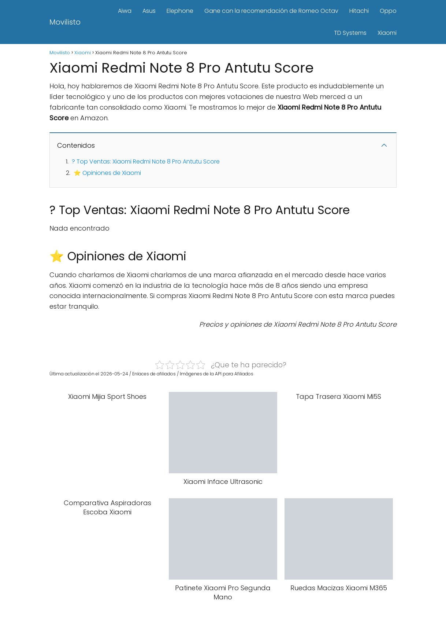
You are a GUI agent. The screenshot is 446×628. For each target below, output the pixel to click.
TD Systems (350, 33)
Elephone (180, 11)
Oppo (388, 11)
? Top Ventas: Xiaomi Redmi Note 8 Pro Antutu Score (146, 161)
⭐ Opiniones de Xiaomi (107, 173)
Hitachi (359, 11)
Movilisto (65, 22)
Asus (149, 11)
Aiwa (124, 11)
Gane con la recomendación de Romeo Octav (271, 11)
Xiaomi (387, 33)
